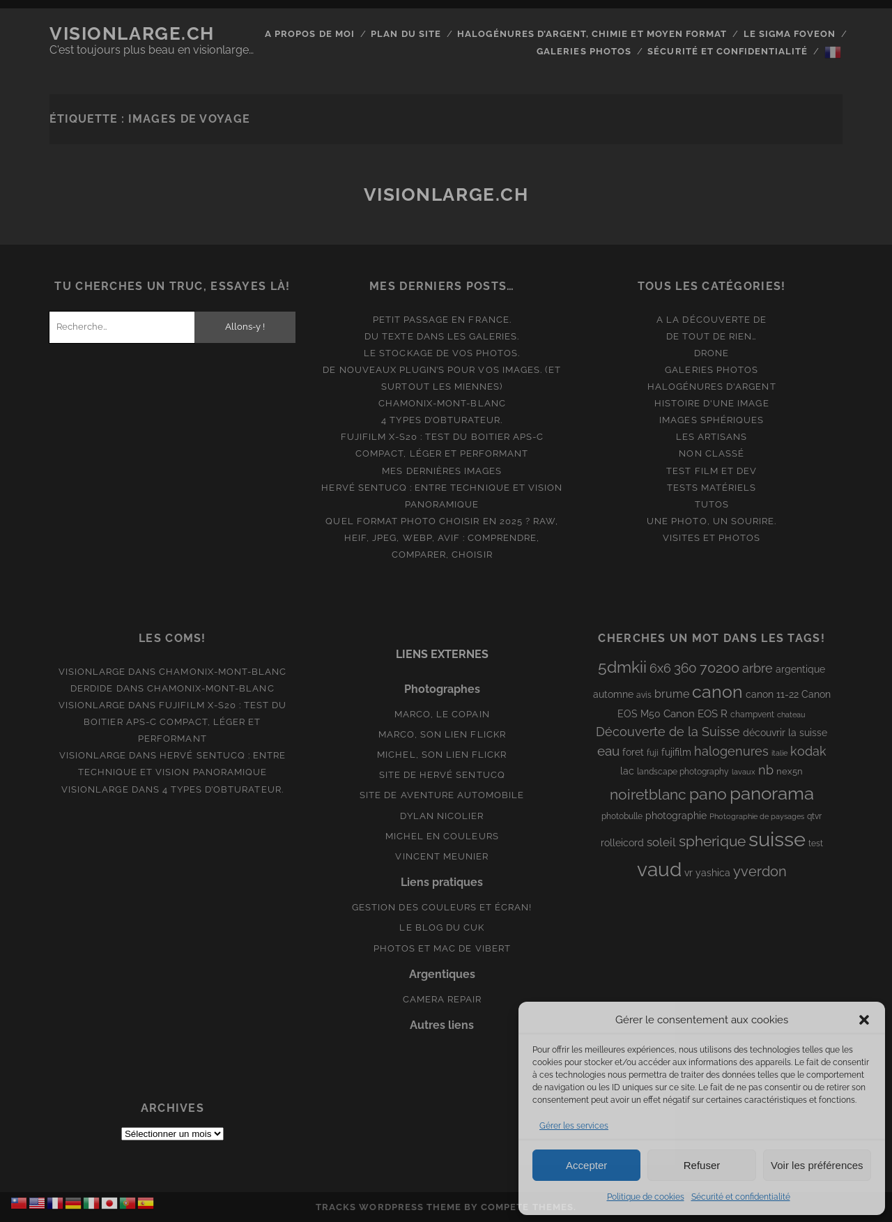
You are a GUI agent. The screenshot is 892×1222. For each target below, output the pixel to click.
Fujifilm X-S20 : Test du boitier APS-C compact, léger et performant (185, 722)
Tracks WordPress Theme (388, 1207)
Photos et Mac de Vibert (442, 948)
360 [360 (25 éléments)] (685, 668)
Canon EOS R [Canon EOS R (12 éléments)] (695, 713)
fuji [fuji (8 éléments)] (653, 753)
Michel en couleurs (442, 836)
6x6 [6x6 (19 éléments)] (660, 668)
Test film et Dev (711, 471)
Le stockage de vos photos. (442, 353)
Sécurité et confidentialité (740, 1197)
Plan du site (406, 34)
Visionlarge (92, 671)
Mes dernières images (442, 471)
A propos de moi (310, 34)
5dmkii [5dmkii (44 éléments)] (622, 666)
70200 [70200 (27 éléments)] (719, 667)
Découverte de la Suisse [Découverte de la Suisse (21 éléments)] (668, 731)
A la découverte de (711, 319)
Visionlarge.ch (132, 33)
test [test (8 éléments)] (815, 843)
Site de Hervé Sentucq (442, 775)
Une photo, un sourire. (711, 521)
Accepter (586, 1165)
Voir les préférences (817, 1165)
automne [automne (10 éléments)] (613, 694)
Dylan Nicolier (442, 816)
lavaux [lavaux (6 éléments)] (743, 771)
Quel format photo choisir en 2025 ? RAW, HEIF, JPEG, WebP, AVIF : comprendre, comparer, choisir (441, 538)
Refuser (702, 1165)
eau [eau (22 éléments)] (608, 751)
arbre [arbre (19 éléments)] (757, 668)
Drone (711, 353)
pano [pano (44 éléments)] (708, 793)
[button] (864, 1020)
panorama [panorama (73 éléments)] (772, 793)
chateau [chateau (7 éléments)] (791, 714)
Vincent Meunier (442, 856)
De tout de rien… (712, 336)
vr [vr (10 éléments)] (688, 872)
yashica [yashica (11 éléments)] (712, 872)
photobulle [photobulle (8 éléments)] (622, 816)
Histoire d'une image (711, 403)
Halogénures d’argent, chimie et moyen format (592, 34)
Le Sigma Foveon (790, 34)
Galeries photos (584, 51)
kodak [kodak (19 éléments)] (808, 751)
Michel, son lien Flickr (442, 754)
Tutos (712, 504)
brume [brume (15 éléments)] (671, 694)
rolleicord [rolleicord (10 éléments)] (622, 842)
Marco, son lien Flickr (442, 734)
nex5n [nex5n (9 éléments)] (789, 771)
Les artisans (712, 436)
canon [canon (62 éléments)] (717, 691)
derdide (91, 688)
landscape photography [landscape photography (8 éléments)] (683, 772)
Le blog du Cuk (441, 927)
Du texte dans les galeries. (441, 336)
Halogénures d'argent (711, 386)
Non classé (711, 453)
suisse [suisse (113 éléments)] (777, 839)
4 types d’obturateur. (441, 420)
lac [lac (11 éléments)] (627, 771)
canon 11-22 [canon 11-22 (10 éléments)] (772, 694)
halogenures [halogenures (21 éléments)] (731, 751)
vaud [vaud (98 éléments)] (659, 869)
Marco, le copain (442, 714)
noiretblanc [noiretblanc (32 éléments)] (648, 794)
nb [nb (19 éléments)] (766, 770)
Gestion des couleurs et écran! (442, 907)
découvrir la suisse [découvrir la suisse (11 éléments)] (785, 732)
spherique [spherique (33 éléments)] (712, 841)
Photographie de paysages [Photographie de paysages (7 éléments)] (756, 816)
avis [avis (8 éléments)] (644, 695)
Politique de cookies (645, 1197)
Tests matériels (712, 487)
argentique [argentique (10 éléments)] (800, 669)
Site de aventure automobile (442, 795)
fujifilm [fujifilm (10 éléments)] (676, 752)
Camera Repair (442, 999)
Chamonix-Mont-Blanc (442, 403)
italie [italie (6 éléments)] (779, 753)
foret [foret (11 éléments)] (633, 752)
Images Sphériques (711, 420)
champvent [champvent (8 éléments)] (752, 714)
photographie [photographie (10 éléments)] (676, 815)
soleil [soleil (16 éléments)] (661, 842)
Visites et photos (712, 538)
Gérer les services (573, 1126)
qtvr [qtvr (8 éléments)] (814, 816)
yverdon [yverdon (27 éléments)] (760, 871)
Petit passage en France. (442, 319)
